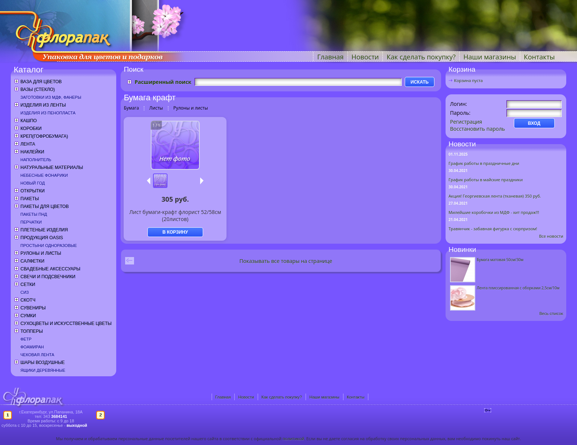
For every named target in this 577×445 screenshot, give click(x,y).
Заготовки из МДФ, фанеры (50, 97)
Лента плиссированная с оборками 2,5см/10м (518, 287)
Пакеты (29, 198)
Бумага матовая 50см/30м (500, 259)
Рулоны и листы (40, 253)
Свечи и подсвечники (47, 276)
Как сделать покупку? (421, 56)
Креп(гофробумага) (44, 136)
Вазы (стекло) (37, 89)
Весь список (551, 313)
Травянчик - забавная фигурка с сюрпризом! (493, 228)
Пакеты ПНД (33, 214)
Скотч (27, 300)
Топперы (31, 331)
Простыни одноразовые (48, 245)
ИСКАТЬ (420, 82)
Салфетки (32, 261)
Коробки (31, 128)
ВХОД (534, 123)
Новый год (32, 183)
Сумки (28, 315)
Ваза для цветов (41, 81)
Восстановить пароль (477, 128)
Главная (330, 56)
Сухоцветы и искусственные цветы (65, 323)
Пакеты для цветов (44, 206)
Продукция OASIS (41, 237)
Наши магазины (489, 56)
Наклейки (32, 152)
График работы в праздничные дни (484, 163)
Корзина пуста (468, 80)
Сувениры (33, 308)
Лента (27, 144)
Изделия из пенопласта (47, 113)
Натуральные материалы (51, 167)
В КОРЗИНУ (175, 232)
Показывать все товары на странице (285, 260)
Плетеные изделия (44, 230)
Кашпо (28, 120)
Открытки (32, 191)
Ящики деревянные (42, 370)
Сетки (27, 284)
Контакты (539, 56)
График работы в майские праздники (486, 179)
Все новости (551, 236)
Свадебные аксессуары (50, 269)
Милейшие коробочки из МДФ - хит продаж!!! (494, 212)
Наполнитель (35, 159)
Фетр (26, 339)
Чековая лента (37, 355)
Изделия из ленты (43, 105)
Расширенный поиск (162, 81)
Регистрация (466, 121)
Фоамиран (32, 347)
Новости (365, 56)
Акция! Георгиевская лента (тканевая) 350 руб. (495, 196)
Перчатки (31, 222)
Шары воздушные (42, 362)
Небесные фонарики (44, 175)
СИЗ (24, 292)
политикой (293, 438)
